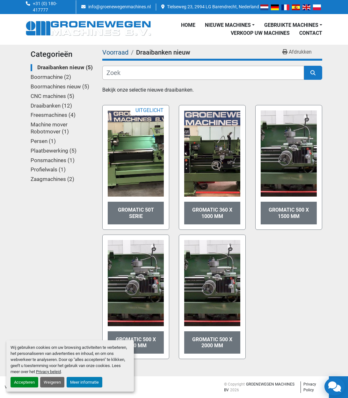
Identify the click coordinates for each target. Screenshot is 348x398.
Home (188, 25)
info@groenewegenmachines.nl (119, 6)
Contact (310, 33)
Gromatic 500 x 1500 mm (289, 213)
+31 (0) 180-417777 (45, 6)
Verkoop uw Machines (260, 33)
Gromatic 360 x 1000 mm (212, 213)
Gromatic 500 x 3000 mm (136, 342)
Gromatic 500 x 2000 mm (212, 342)
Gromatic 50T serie (136, 213)
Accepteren (24, 382)
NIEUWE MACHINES (228, 25)
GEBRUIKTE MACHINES (291, 25)
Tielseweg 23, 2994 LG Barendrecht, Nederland (213, 6)
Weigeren (52, 382)
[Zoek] (203, 73)
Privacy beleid (48, 371)
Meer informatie (84, 382)
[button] (230, 25)
